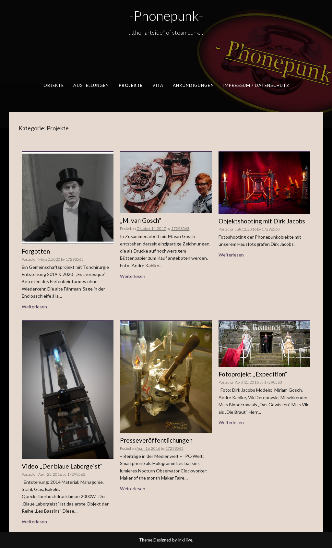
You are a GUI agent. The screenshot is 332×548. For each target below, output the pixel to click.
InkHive (185, 539)
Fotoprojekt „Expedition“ (253, 374)
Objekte (53, 85)
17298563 (74, 259)
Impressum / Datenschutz (256, 85)
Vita (157, 85)
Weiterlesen (34, 306)
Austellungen (91, 85)
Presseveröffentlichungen (156, 440)
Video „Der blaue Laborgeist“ (62, 466)
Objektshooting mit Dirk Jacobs (262, 221)
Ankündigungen (193, 85)
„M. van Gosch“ (140, 220)
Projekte (130, 85)
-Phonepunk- (166, 15)
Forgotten (36, 251)
